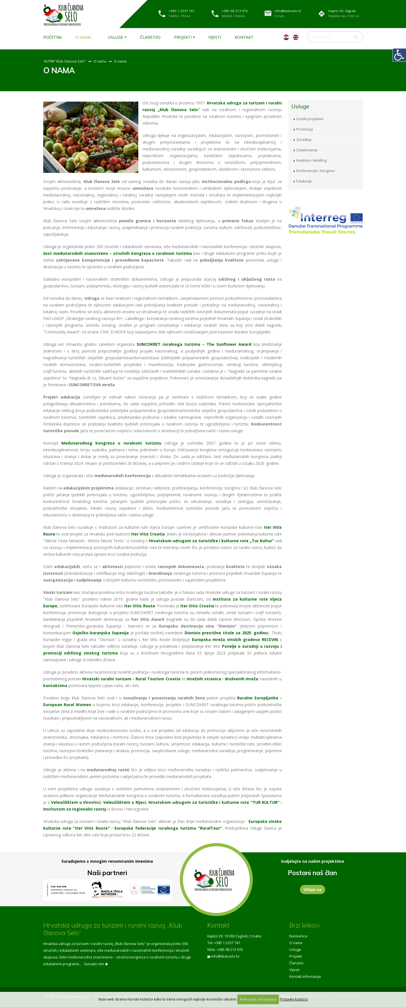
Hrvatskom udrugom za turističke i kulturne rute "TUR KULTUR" (213, 802)
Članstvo (150, 37)
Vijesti (214, 37)
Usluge (115, 37)
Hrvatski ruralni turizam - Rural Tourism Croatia (131, 678)
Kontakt (244, 37)
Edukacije (304, 181)
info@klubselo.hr (225, 956)
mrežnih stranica (204, 678)
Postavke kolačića (294, 999)
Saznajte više (96, 964)
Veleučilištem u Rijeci (124, 802)
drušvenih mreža (241, 678)
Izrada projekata (309, 118)
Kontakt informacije (305, 976)
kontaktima (55, 685)
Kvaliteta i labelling (311, 160)
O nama (83, 37)
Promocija (304, 129)
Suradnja (303, 139)
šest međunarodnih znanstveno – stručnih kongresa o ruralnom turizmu (117, 253)
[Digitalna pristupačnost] (399, 55)
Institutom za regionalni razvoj (74, 809)
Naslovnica (298, 936)
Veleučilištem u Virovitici (76, 802)
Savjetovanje (307, 150)
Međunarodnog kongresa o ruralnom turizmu (111, 443)
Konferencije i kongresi (315, 170)
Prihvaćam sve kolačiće (258, 999)
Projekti (183, 37)
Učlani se (313, 889)
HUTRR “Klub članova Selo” (65, 61)
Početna (52, 37)
